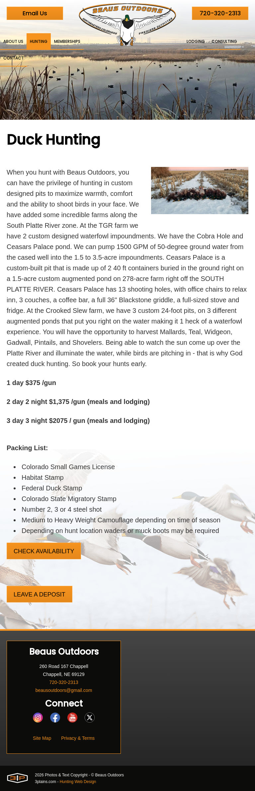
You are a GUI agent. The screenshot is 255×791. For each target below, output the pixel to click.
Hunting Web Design (78, 781)
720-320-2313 (220, 13)
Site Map (42, 738)
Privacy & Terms (78, 738)
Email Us (35, 13)
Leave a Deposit (39, 594)
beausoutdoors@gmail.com (64, 690)
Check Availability (44, 551)
